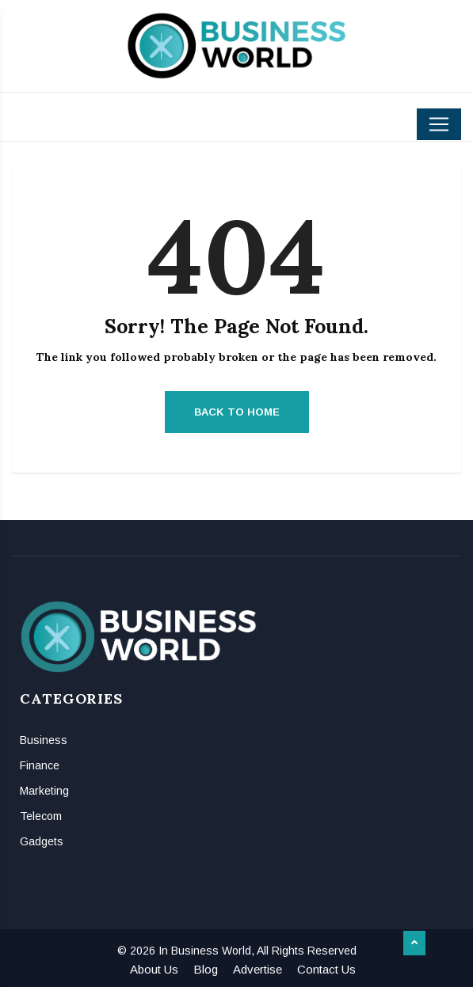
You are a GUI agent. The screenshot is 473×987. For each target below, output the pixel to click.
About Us (154, 969)
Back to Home (237, 412)
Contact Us (326, 969)
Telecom (41, 816)
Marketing (44, 790)
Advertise (257, 969)
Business (43, 740)
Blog (205, 969)
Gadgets (41, 841)
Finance (39, 765)
